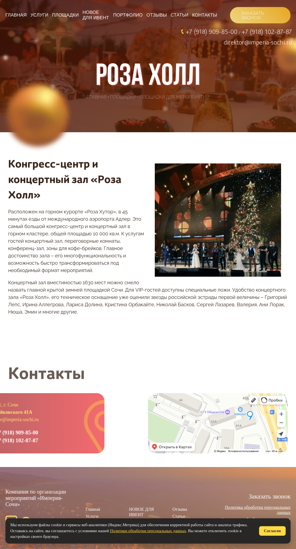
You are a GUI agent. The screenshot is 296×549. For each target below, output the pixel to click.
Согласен (272, 531)
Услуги (39, 15)
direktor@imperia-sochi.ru (258, 42)
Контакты (204, 15)
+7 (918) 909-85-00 (212, 31)
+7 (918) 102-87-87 (266, 31)
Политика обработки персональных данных (258, 510)
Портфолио (128, 15)
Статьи (179, 15)
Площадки (65, 15)
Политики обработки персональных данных (148, 531)
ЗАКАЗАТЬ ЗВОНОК (252, 15)
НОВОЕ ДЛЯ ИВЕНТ (96, 15)
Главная (16, 15)
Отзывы (156, 15)
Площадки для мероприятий (174, 97)
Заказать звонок (270, 496)
